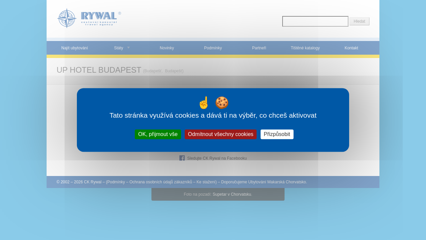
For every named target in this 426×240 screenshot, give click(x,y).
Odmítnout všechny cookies (221, 134)
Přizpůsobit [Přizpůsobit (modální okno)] (277, 134)
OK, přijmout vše (157, 134)
